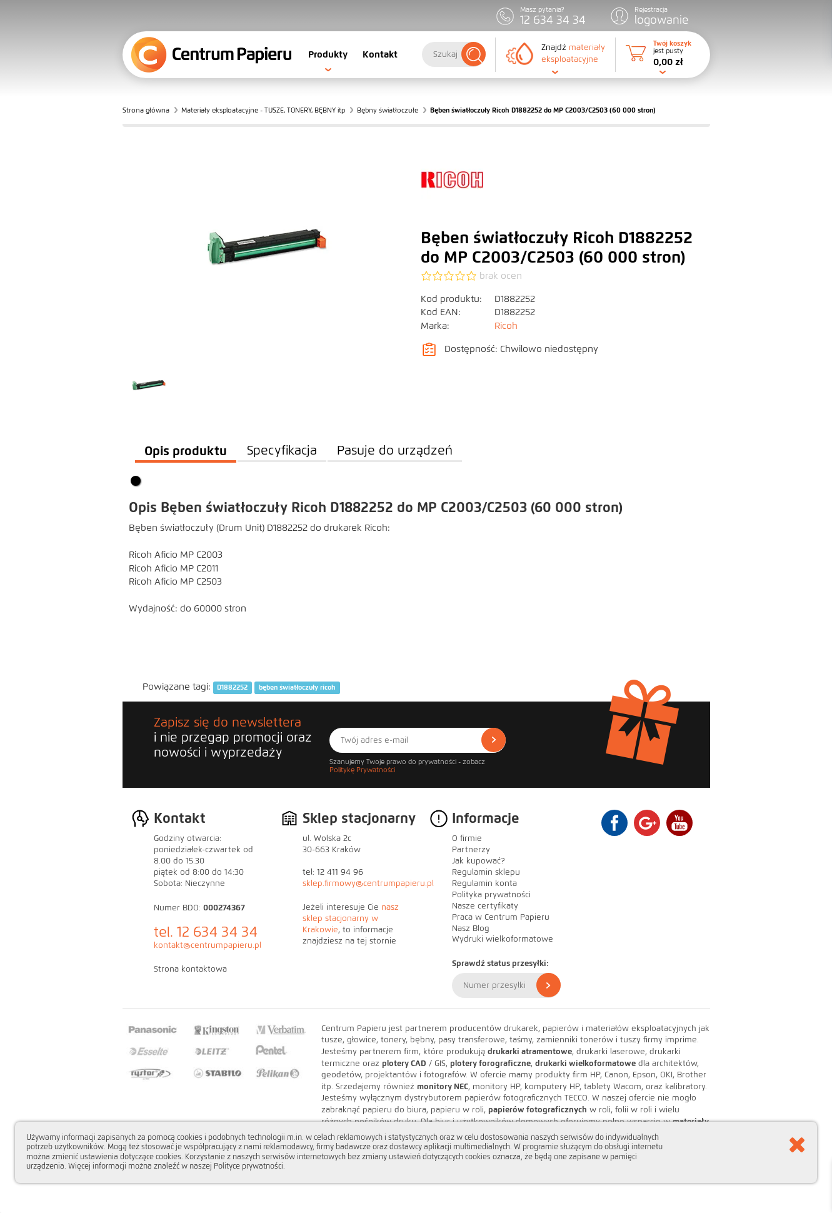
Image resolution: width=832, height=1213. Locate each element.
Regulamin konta (484, 883)
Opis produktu (185, 450)
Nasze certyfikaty (485, 906)
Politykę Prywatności (362, 769)
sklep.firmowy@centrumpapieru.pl (368, 883)
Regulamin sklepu (486, 872)
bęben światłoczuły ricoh (297, 687)
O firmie (467, 838)
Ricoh (506, 325)
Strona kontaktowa (190, 969)
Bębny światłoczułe (387, 110)
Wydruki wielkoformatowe (502, 939)
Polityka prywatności (491, 895)
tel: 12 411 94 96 (333, 872)
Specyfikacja (282, 450)
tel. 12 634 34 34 (206, 932)
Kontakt (380, 54)
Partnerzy (471, 850)
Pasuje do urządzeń (395, 450)
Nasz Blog (470, 929)
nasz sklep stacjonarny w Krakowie (351, 918)
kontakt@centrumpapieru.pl (207, 945)
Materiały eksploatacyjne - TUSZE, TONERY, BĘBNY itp (263, 110)
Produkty (328, 54)
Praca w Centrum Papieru (500, 917)
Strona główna (146, 110)
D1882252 (232, 687)
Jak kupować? (478, 861)
